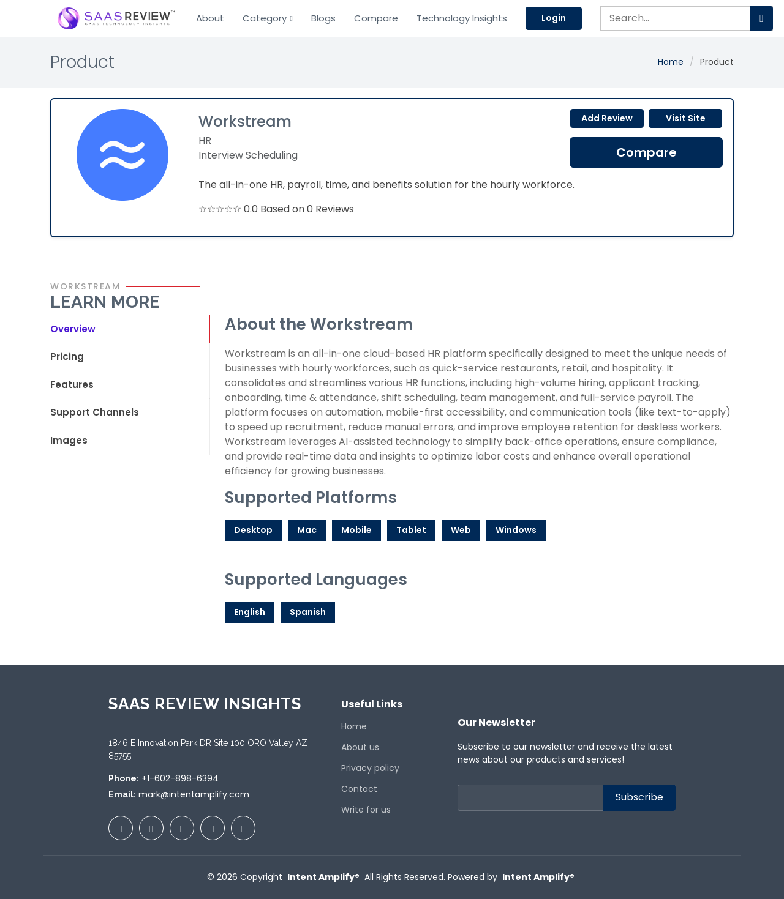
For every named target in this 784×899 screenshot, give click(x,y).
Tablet (411, 530)
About (210, 18)
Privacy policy (370, 768)
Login (553, 18)
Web (461, 530)
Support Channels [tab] (94, 412)
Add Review (607, 118)
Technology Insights (462, 18)
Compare (376, 18)
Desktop (253, 530)
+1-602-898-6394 (180, 778)
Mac (307, 530)
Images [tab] (69, 440)
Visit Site (686, 118)
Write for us (366, 809)
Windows (516, 530)
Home (671, 62)
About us (360, 747)
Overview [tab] (73, 329)
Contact (359, 789)
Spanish (308, 612)
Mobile (356, 530)
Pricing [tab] (67, 356)
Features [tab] (72, 384)
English (249, 612)
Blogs (323, 18)
